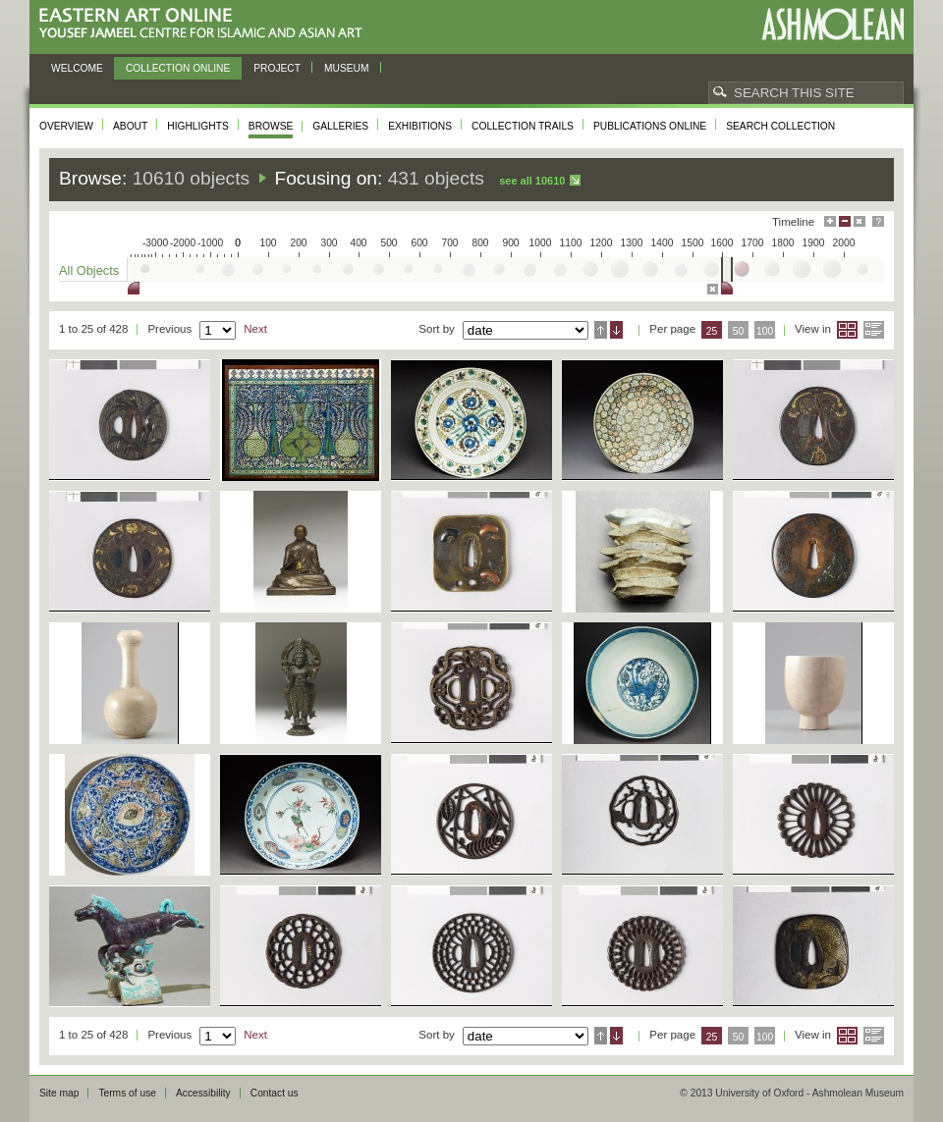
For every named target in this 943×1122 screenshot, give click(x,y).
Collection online (178, 68)
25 (712, 331)
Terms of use (127, 1093)
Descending (616, 330)
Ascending (600, 330)
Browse (271, 126)
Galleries (340, 126)
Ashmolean (832, 24)
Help (878, 221)
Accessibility (203, 1093)
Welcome (77, 68)
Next (255, 329)
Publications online (649, 126)
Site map (59, 1093)
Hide (859, 221)
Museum (346, 68)
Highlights (198, 126)
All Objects (89, 270)
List (873, 330)
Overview (66, 126)
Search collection (780, 126)
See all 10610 (532, 181)
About (130, 126)
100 (764, 331)
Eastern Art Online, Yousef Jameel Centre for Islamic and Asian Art (205, 24)
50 (739, 331)
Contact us (274, 1093)
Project (277, 68)
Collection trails (523, 126)
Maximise (830, 221)
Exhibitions (420, 126)
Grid (847, 330)
